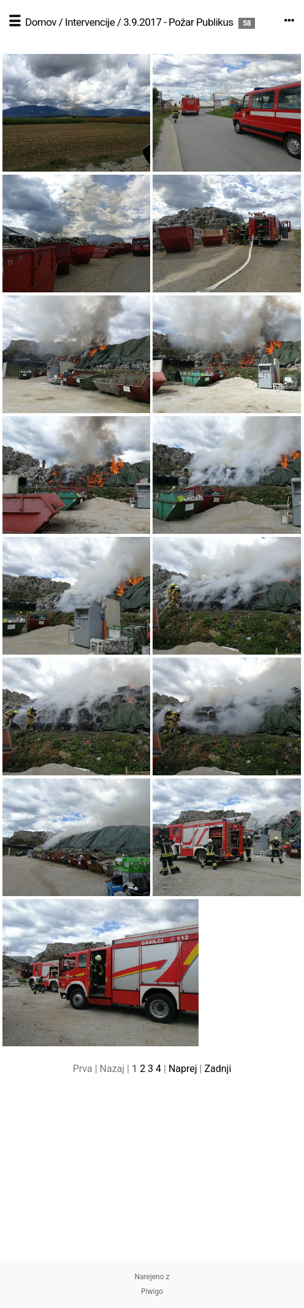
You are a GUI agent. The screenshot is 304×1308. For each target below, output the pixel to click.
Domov (40, 22)
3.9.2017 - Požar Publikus (178, 22)
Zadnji (217, 1068)
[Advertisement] (152, 1174)
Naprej (183, 1068)
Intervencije (90, 22)
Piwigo (152, 1291)
